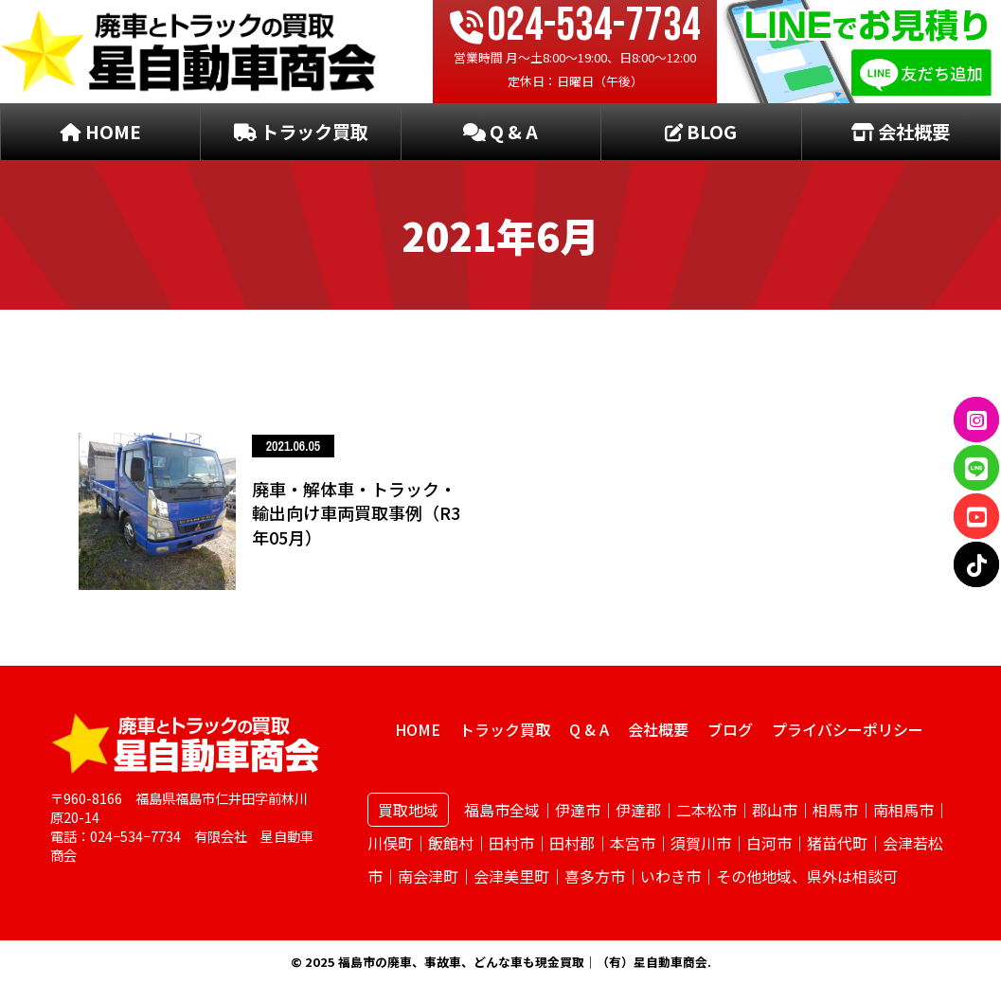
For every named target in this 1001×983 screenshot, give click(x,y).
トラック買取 (301, 131)
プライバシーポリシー (847, 729)
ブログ (730, 729)
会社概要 (900, 131)
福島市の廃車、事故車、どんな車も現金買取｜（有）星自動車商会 (522, 962)
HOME (101, 131)
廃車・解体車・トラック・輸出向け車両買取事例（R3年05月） (356, 512)
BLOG (701, 131)
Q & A (500, 131)
